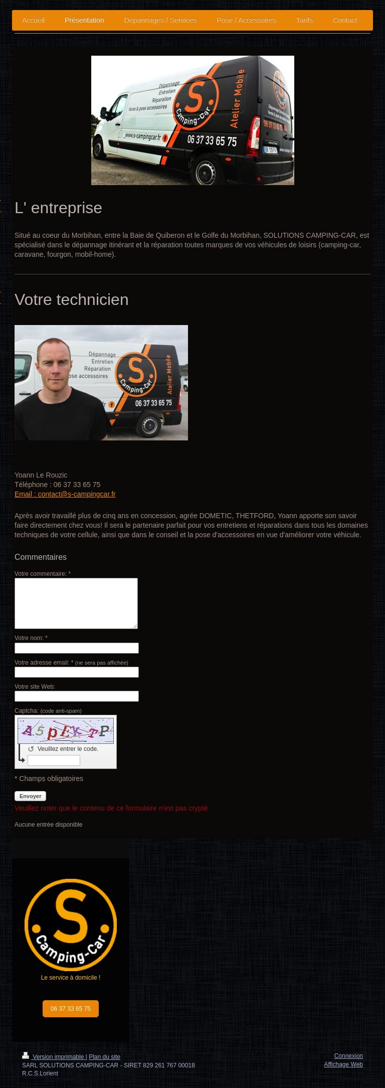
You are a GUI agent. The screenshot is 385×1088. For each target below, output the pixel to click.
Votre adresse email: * (71, 662)
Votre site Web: (35, 686)
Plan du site (104, 1056)
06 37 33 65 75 (71, 1008)
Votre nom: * (31, 638)
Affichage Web (343, 1064)
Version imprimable (54, 1056)
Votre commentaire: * (43, 573)
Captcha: (48, 710)
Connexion (348, 1055)
